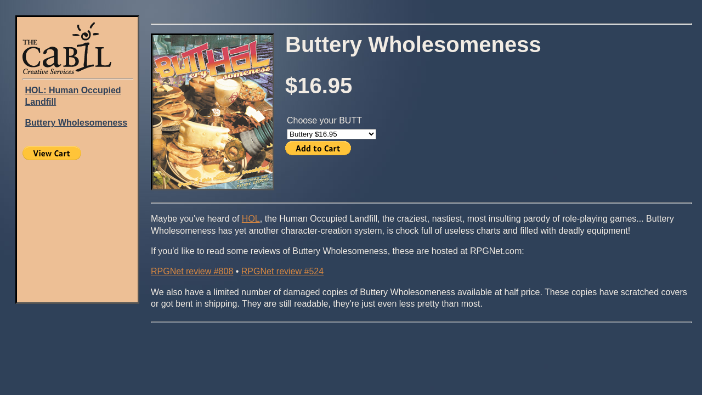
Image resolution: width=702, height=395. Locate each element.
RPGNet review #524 (282, 271)
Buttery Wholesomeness (76, 122)
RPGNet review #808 (192, 271)
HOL (251, 218)
